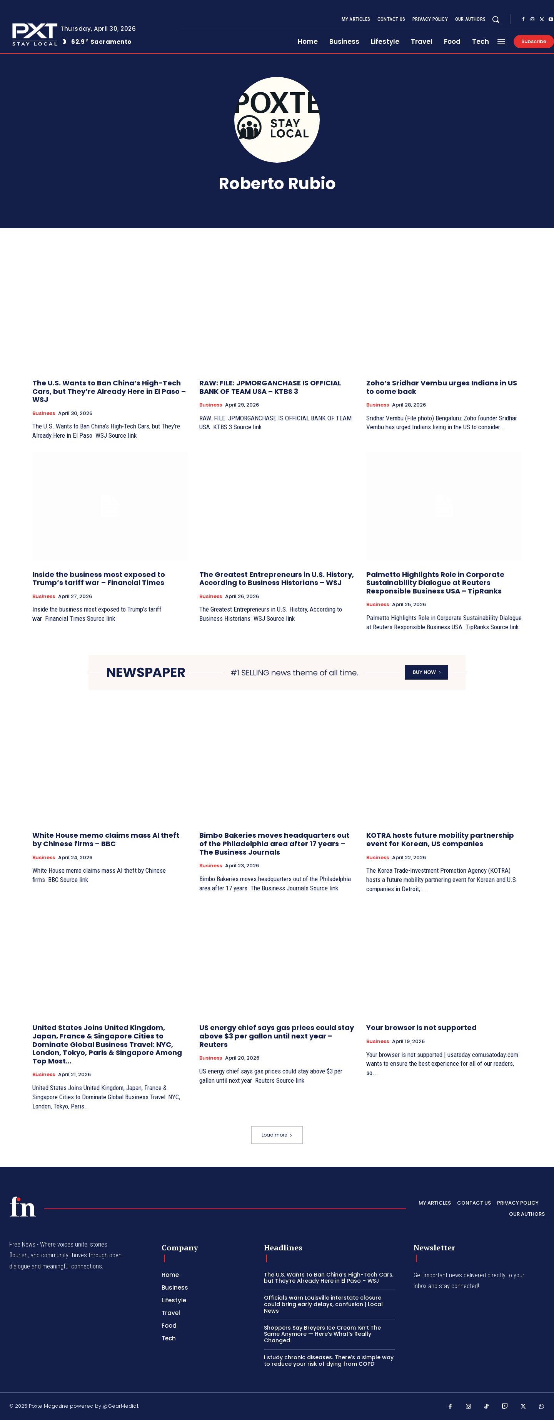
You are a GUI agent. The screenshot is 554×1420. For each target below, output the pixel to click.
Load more (277, 1135)
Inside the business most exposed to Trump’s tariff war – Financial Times (98, 579)
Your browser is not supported (421, 1027)
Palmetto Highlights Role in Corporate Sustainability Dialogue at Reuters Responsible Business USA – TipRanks (435, 583)
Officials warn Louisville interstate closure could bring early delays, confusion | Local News (323, 1304)
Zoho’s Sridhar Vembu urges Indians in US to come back (441, 387)
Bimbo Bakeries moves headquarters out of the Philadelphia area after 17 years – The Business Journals (274, 843)
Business (43, 413)
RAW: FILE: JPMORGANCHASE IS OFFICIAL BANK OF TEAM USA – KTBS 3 (270, 387)
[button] (495, 19)
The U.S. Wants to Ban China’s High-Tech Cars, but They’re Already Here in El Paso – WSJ (109, 391)
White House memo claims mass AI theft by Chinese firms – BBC (105, 839)
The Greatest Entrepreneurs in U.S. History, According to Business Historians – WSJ (276, 579)
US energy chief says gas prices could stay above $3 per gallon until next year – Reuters (276, 1036)
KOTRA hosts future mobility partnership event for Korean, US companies (440, 839)
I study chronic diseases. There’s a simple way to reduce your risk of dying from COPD (329, 1360)
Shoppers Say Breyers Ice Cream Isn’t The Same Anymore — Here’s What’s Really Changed (322, 1334)
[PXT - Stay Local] (22, 1206)
